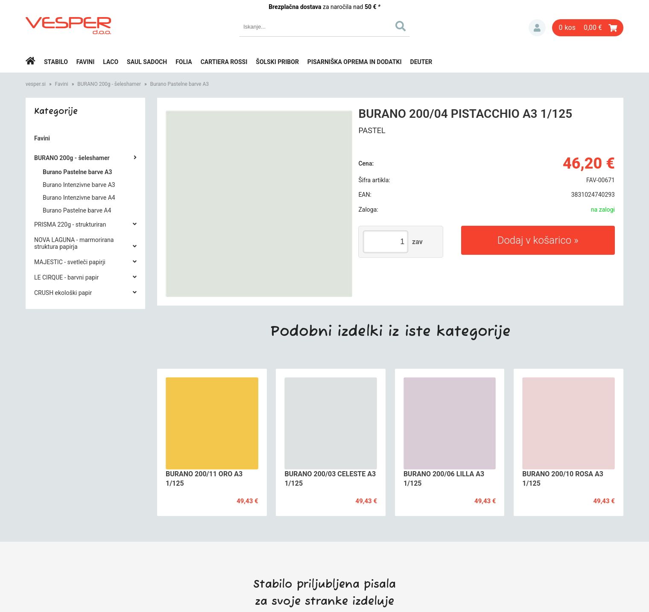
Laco (110, 61)
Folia (183, 61)
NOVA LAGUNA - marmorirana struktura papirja (74, 243)
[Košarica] (587, 27)
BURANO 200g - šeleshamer (109, 84)
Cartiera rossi (224, 61)
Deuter (421, 61)
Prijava (537, 27)
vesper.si (36, 84)
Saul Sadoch (147, 61)
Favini (85, 61)
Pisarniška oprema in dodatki (354, 61)
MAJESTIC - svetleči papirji (69, 262)
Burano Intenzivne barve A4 (79, 197)
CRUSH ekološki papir (63, 292)
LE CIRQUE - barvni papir (66, 277)
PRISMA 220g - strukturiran (70, 224)
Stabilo (56, 61)
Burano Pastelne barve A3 (179, 84)
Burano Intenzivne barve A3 (79, 184)
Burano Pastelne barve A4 (77, 210)
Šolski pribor (277, 61)
